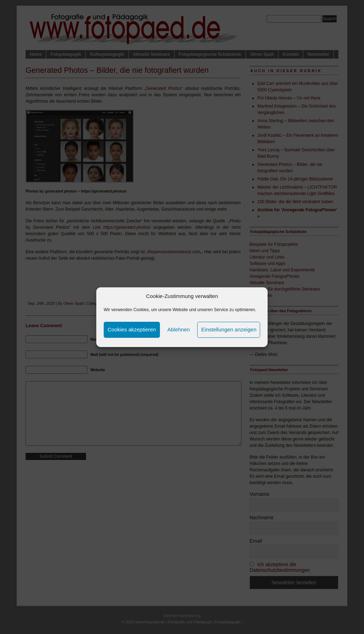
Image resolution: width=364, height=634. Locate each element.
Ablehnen (178, 329)
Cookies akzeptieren (132, 329)
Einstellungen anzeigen (228, 329)
